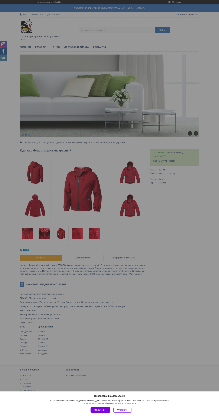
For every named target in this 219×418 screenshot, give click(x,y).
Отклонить (122, 410)
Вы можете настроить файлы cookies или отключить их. (108, 403)
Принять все (100, 410)
